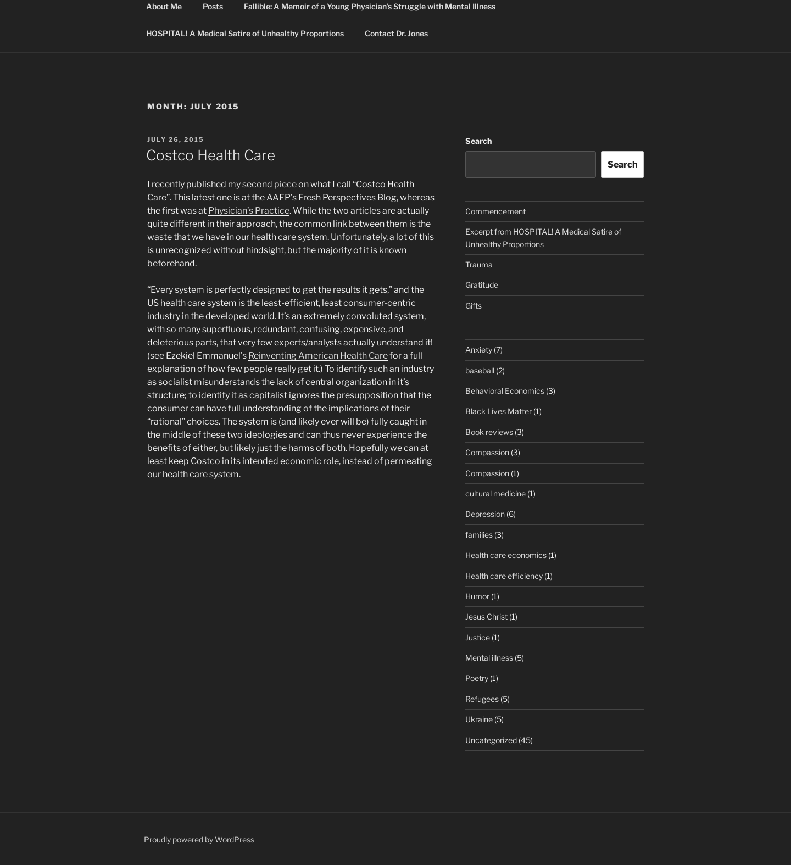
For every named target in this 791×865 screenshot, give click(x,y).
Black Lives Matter (498, 411)
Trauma (479, 264)
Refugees (482, 699)
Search (478, 141)
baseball (479, 370)
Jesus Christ (486, 616)
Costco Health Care (210, 155)
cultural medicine (495, 493)
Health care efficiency (504, 576)
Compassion (487, 452)
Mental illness (489, 657)
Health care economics (506, 555)
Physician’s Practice (248, 210)
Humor (477, 596)
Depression (485, 513)
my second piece (262, 184)
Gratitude (481, 284)
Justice (477, 637)
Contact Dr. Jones (396, 33)
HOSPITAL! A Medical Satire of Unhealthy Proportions (245, 33)
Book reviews (489, 432)
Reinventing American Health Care (318, 355)
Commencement (495, 211)
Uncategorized (491, 740)
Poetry (476, 678)
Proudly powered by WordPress (199, 839)
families (479, 534)
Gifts (473, 305)
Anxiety (478, 349)
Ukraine (479, 719)
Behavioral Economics (504, 390)
